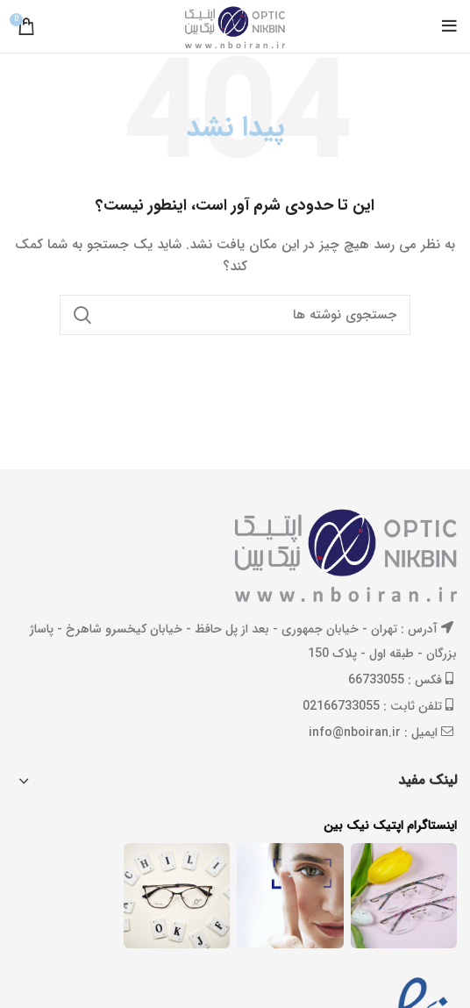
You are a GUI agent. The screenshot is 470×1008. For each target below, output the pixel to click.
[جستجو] (235, 315)
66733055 (376, 680)
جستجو (83, 315)
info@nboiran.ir (355, 732)
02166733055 (341, 706)
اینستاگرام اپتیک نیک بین (390, 826)
